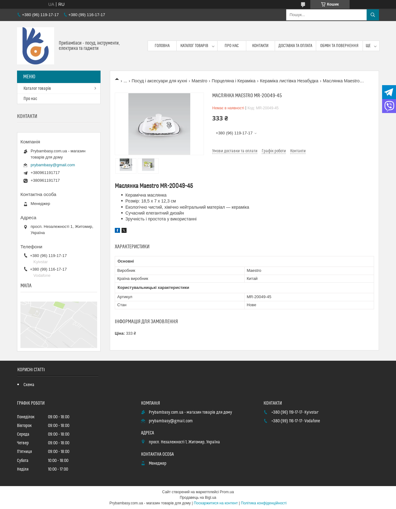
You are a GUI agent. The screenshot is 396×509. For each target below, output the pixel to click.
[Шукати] (373, 14)
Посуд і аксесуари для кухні (159, 80)
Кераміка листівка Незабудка (289, 80)
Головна (162, 45)
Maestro (199, 80)
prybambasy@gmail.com (53, 165)
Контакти (260, 45)
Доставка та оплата (295, 45)
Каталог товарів (194, 45)
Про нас (232, 45)
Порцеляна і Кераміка (233, 80)
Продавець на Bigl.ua (198, 497)
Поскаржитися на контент (216, 503)
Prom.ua (227, 492)
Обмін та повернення (339, 45)
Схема (29, 384)
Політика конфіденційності (264, 503)
